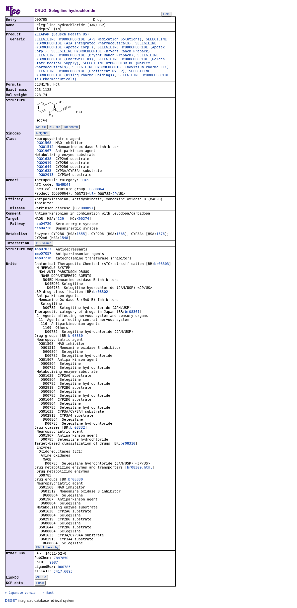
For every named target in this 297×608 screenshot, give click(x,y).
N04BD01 (63, 185)
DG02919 (44, 163)
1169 (85, 181)
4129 (60, 219)
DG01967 (44, 151)
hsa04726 (43, 224)
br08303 (161, 264)
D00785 (64, 567)
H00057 (87, 209)
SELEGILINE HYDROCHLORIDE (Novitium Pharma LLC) (120, 68)
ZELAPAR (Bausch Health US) (62, 35)
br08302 (100, 292)
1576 (160, 234)
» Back (48, 593)
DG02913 (46, 175)
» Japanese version (21, 593)
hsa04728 (43, 229)
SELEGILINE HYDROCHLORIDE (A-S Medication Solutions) (88, 40)
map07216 (43, 258)
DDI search (43, 243)
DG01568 (44, 143)
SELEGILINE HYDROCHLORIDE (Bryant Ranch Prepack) (100, 52)
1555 (80, 234)
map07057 (43, 254)
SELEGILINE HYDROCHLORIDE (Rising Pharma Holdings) (92, 74)
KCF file (55, 127)
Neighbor (42, 133)
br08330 (75, 336)
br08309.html (139, 468)
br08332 (77, 428)
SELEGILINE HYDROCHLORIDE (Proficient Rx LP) (80, 72)
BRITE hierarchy (47, 548)
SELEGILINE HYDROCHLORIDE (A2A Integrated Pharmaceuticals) (101, 42)
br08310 (128, 444)
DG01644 (44, 167)
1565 (120, 234)
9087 (54, 563)
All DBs (41, 577)
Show (40, 583)
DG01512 (46, 147)
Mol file (41, 127)
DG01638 (44, 159)
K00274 (82, 219)
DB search (71, 127)
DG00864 (96, 190)
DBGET (11, 601)
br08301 (132, 312)
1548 (64, 238)
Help (166, 14)
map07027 (43, 249)
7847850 (61, 558)
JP (114, 194)
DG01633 (44, 171)
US (91, 194)
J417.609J (63, 572)
